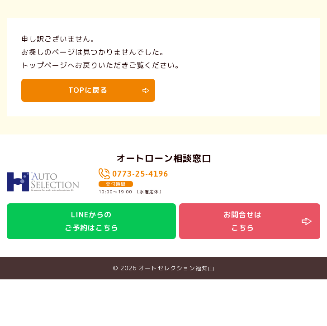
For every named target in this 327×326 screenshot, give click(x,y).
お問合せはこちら (242, 221)
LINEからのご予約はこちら (91, 221)
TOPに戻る (88, 90)
